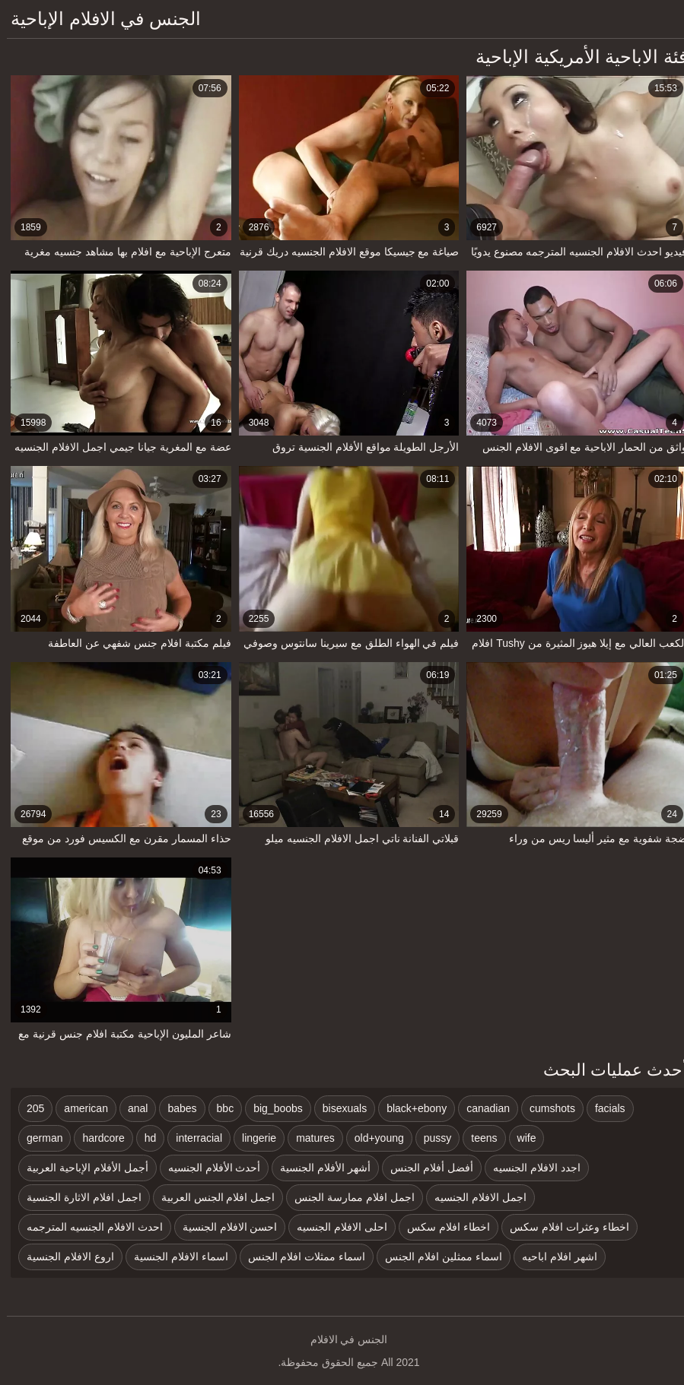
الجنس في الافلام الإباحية (99, 18)
